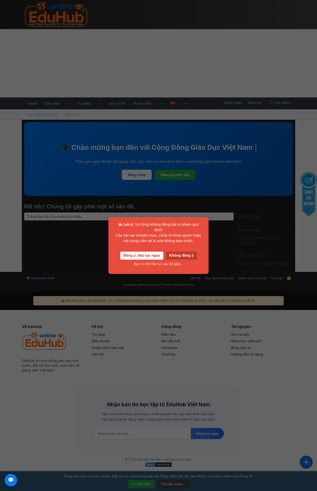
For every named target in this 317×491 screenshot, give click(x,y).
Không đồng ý (181, 255)
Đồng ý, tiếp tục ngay (141, 255)
